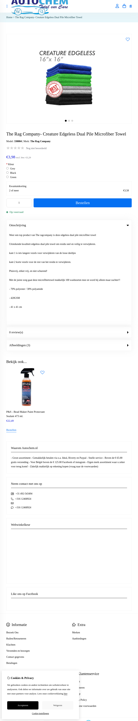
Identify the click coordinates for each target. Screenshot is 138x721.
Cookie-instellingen (40, 713)
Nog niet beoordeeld (36, 148)
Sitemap (76, 599)
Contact (76, 587)
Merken (76, 538)
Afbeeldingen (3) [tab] (69, 251)
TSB (130, 629)
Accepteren (22, 705)
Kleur (10, 164)
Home (9, 17)
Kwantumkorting (17, 186)
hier (65, 693)
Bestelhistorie (13, 593)
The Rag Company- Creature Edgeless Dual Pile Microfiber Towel (48, 17)
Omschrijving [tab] (69, 225)
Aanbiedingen (79, 544)
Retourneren (78, 593)
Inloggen (10, 587)
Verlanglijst (12, 599)
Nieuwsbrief (12, 605)
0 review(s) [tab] (69, 238)
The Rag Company (40, 141)
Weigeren (57, 705)
